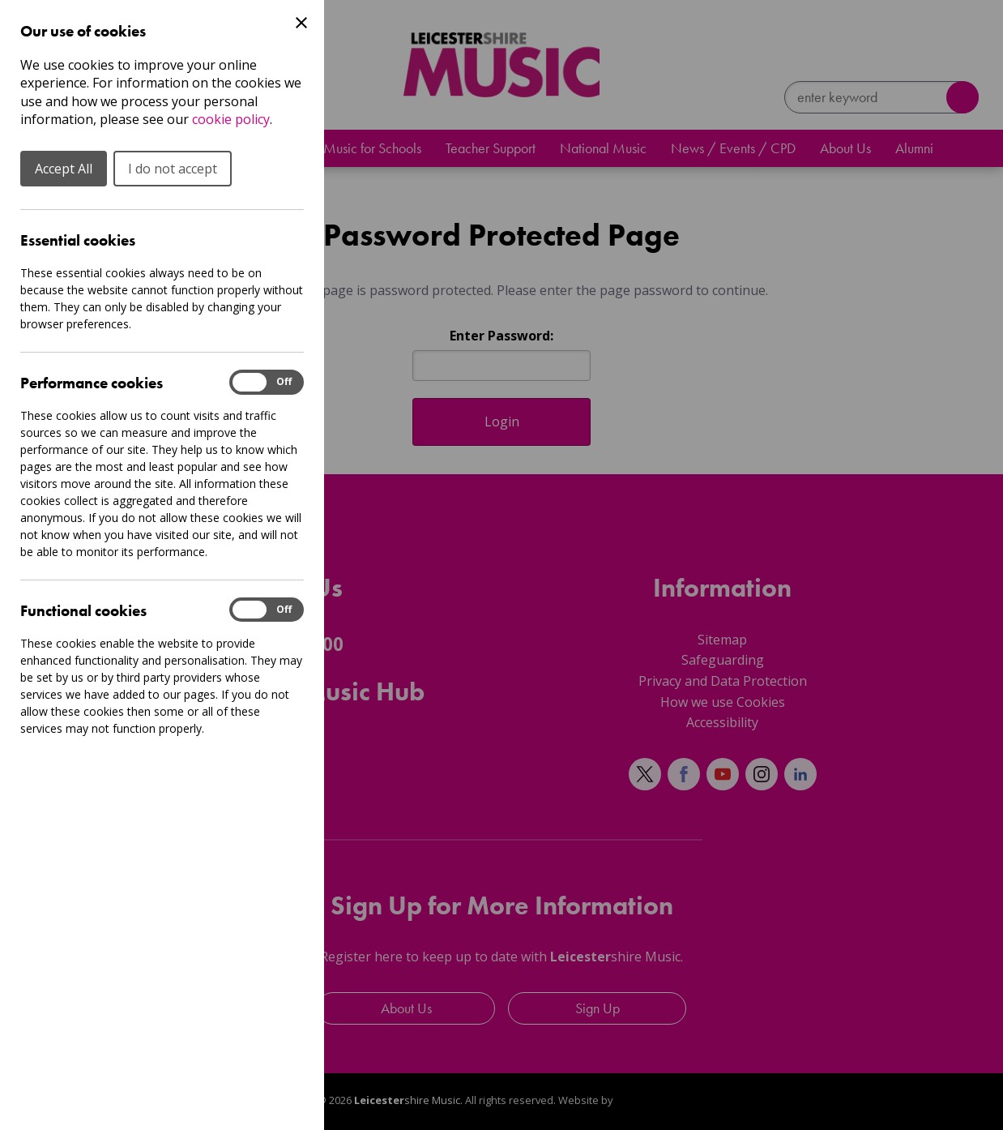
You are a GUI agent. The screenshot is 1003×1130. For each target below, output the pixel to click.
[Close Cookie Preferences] (301, 22)
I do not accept (172, 169)
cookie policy (231, 119)
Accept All (63, 169)
